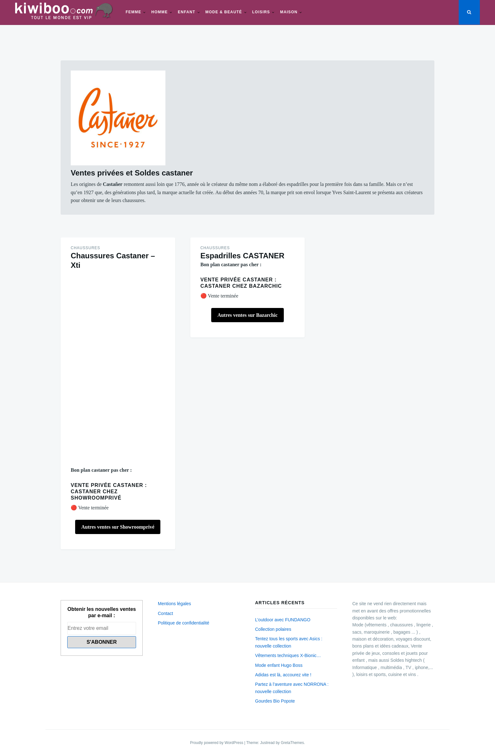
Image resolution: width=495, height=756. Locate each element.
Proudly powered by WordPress (217, 743)
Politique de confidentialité (183, 622)
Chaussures (85, 248)
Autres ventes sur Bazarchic (248, 315)
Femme (133, 12)
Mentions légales (174, 603)
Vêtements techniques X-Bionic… (288, 655)
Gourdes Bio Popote (275, 701)
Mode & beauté (224, 12)
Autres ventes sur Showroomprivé (118, 527)
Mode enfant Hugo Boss (278, 665)
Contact (165, 613)
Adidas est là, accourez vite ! (283, 674)
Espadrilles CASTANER (242, 255)
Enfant (186, 12)
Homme (159, 12)
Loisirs (261, 12)
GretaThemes (292, 743)
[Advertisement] (118, 368)
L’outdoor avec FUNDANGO (282, 619)
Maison (288, 12)
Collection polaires (273, 629)
